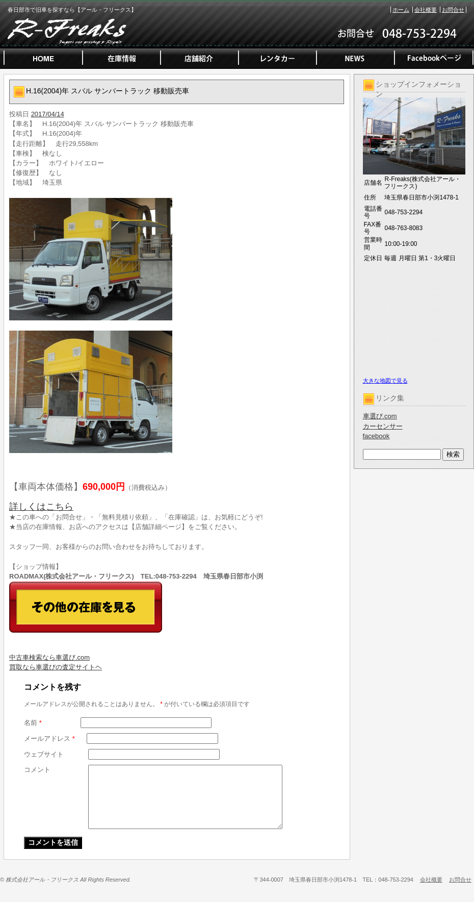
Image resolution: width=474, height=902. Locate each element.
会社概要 (425, 10)
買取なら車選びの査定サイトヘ (55, 667)
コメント (37, 769)
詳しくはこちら (41, 507)
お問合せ (453, 10)
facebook (376, 436)
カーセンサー (383, 426)
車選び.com (380, 416)
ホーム (400, 10)
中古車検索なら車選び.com (49, 657)
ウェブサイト (44, 754)
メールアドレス (49, 738)
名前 (33, 722)
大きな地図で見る (385, 381)
